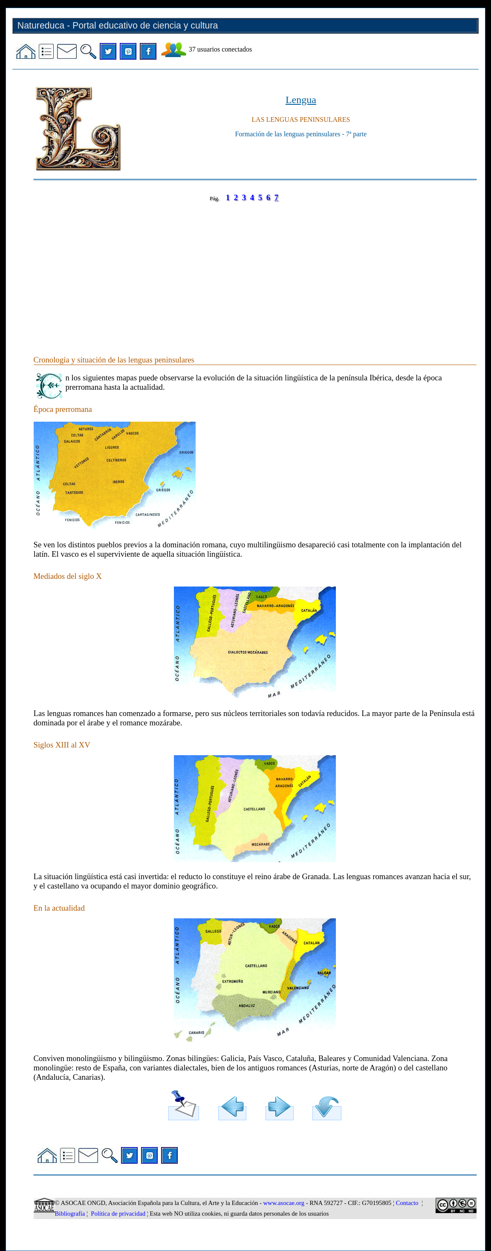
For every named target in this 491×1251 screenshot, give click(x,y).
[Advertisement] (255, 270)
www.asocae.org (283, 1202)
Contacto (407, 1202)
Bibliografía (70, 1213)
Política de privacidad (118, 1213)
